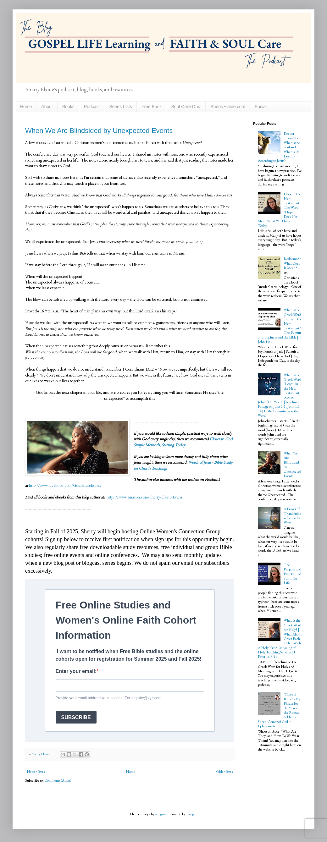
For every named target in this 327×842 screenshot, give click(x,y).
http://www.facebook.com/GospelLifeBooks (65, 485)
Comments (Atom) (57, 780)
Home (26, 106)
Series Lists (120, 106)
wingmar (161, 814)
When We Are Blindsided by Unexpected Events (99, 131)
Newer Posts (36, 771)
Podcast (92, 106)
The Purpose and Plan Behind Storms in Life (292, 574)
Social (261, 106)
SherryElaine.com (227, 106)
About (47, 106)
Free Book (151, 106)
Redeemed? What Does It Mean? (292, 263)
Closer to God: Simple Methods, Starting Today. (184, 441)
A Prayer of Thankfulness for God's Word (292, 515)
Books (68, 106)
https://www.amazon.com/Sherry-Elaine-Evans (144, 497)
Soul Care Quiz (186, 106)
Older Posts (224, 771)
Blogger (191, 814)
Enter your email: (76, 671)
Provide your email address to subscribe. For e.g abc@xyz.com (109, 698)
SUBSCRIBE (76, 717)
